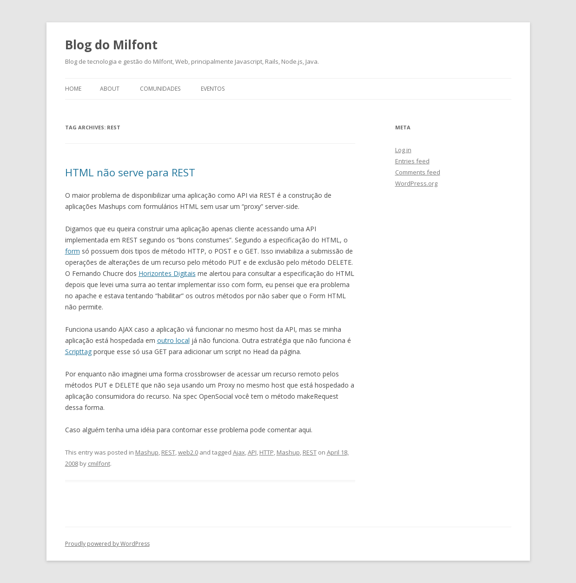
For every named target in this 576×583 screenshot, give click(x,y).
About (109, 89)
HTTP (266, 452)
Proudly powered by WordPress (107, 544)
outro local (173, 340)
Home (73, 89)
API (252, 452)
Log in (403, 150)
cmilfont (99, 463)
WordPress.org (416, 183)
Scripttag (78, 351)
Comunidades (160, 89)
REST (168, 452)
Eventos (213, 89)
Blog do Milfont (111, 44)
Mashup (147, 452)
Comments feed (417, 172)
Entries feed (412, 161)
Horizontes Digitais (167, 273)
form (72, 251)
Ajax (239, 452)
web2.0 (188, 452)
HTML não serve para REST (130, 172)
